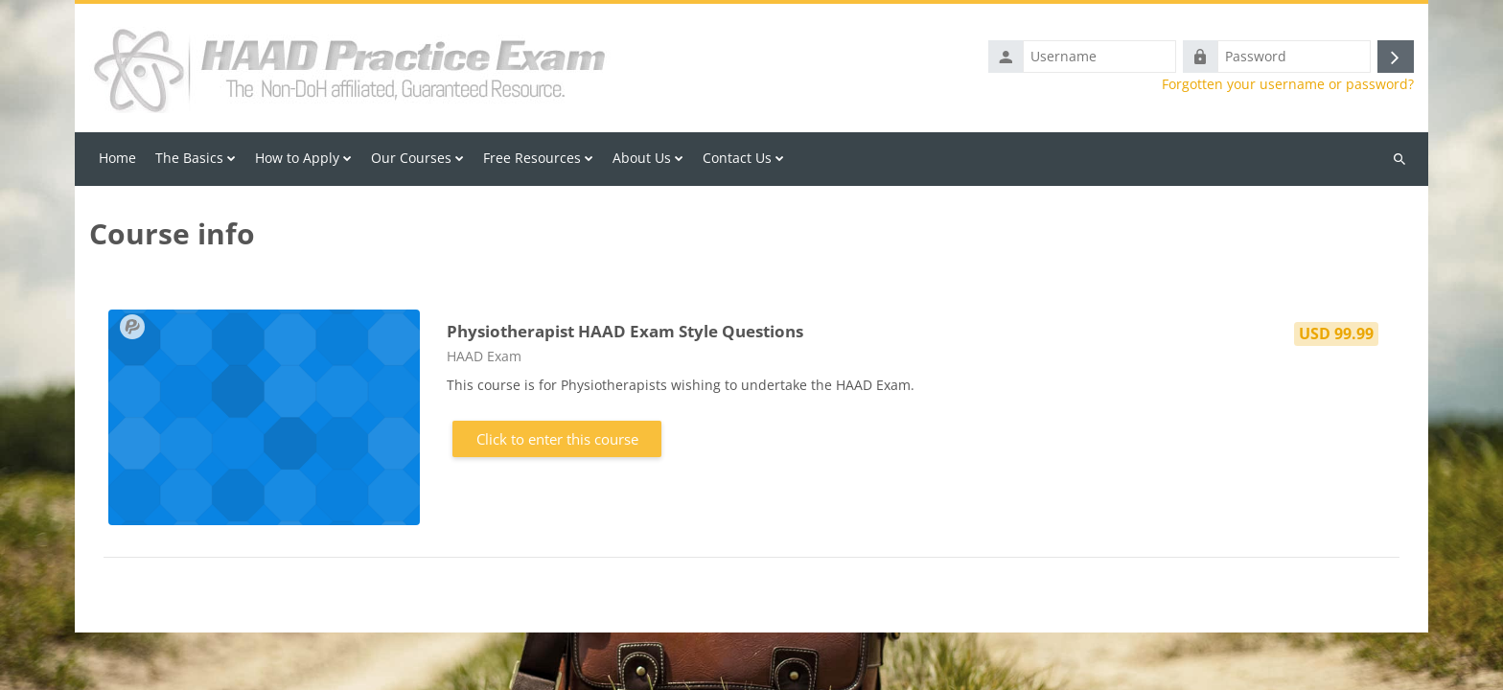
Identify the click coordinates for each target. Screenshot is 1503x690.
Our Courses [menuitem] (411, 158)
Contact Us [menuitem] (737, 158)
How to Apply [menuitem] (297, 158)
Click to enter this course (557, 438)
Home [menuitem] (117, 158)
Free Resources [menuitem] (532, 158)
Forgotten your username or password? (1288, 84)
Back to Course (752, 659)
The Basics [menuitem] (189, 158)
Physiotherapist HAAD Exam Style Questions (625, 331)
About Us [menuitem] (642, 158)
